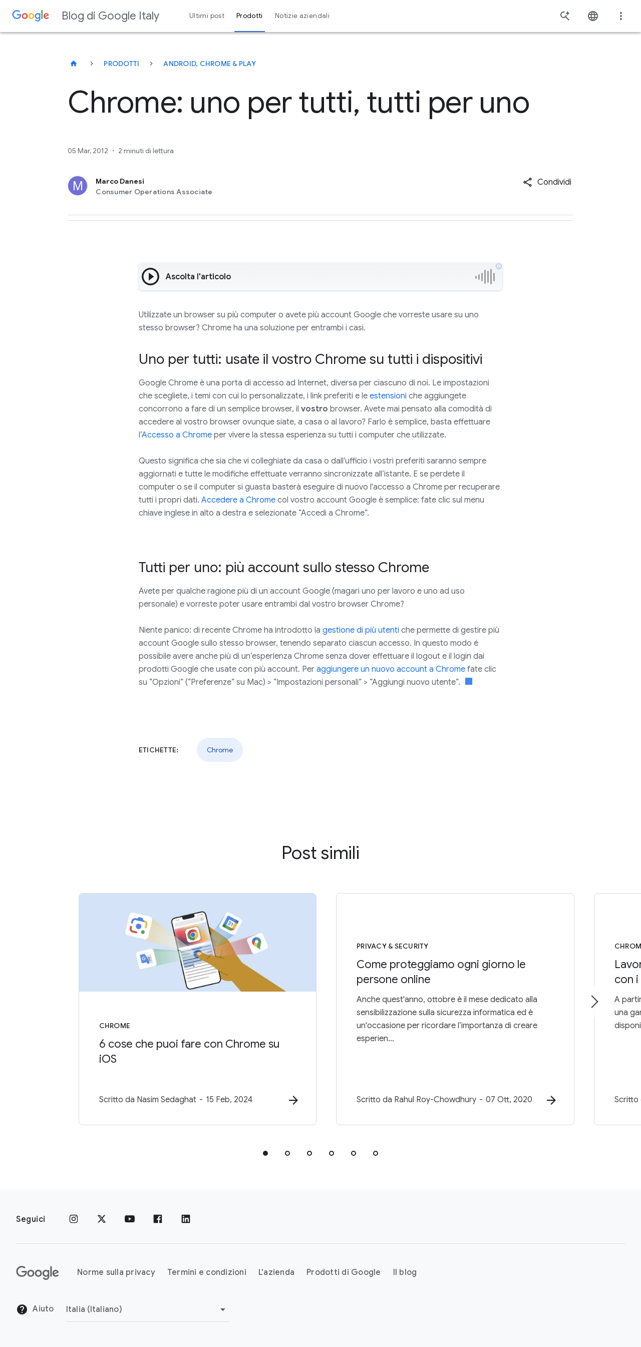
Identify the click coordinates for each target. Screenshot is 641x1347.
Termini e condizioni (206, 1273)
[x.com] (102, 1219)
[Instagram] (74, 1219)
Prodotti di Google (343, 1273)
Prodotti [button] (249, 16)
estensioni (388, 396)
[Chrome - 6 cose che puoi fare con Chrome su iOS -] (189, 1009)
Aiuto (35, 1310)
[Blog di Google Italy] (74, 64)
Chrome (220, 749)
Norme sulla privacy (116, 1273)
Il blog (405, 1273)
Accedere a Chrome (238, 500)
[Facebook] (158, 1219)
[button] (547, 182)
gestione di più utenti (361, 630)
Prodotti (121, 63)
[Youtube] (130, 1219)
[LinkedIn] (186, 1219)
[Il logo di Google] (37, 1273)
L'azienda (276, 1273)
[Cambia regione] (147, 1309)
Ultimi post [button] (206, 16)
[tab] (265, 1153)
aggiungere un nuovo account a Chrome (390, 669)
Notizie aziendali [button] (302, 16)
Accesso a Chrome (177, 435)
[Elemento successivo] (594, 1002)
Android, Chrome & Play (209, 63)
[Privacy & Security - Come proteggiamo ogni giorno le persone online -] (451, 1009)
